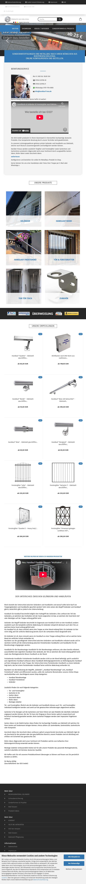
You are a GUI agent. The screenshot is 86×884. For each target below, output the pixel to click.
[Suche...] (60, 19)
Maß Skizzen (10, 807)
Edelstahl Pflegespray (14, 837)
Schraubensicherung (13, 798)
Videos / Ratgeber (41, 29)
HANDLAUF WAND (62, 221)
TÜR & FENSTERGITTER (62, 259)
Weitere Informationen (74, 869)
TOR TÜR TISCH (23, 298)
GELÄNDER (24, 221)
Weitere (15, 29)
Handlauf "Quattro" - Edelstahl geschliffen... (23, 357)
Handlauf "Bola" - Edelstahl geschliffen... (22, 442)
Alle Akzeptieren (74, 857)
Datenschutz (10, 847)
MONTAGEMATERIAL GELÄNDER (16, 794)
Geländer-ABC (29, 7)
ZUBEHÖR (62, 298)
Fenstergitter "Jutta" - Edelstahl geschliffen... (23, 486)
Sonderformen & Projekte (63, 29)
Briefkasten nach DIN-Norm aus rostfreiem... (63, 357)
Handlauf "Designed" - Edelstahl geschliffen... (63, 443)
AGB (64, 2)
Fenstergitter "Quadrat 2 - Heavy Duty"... (23, 528)
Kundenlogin (8, 11)
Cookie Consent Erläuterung (34, 2)
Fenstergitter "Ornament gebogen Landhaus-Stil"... (63, 529)
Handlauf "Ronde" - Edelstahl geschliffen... (22, 400)
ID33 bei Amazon (12, 829)
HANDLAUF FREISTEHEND (24, 259)
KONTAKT (9, 820)
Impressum (53, 2)
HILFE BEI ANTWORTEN (14, 825)
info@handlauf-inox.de (43, 91)
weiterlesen (15, 157)
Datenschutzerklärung (40, 880)
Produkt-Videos (11, 811)
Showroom (26, 29)
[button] (80, 19)
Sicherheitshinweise (12, 7)
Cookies (4, 878)
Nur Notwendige (74, 863)
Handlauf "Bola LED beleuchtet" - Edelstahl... (63, 400)
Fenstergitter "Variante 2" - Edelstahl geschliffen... (63, 486)
